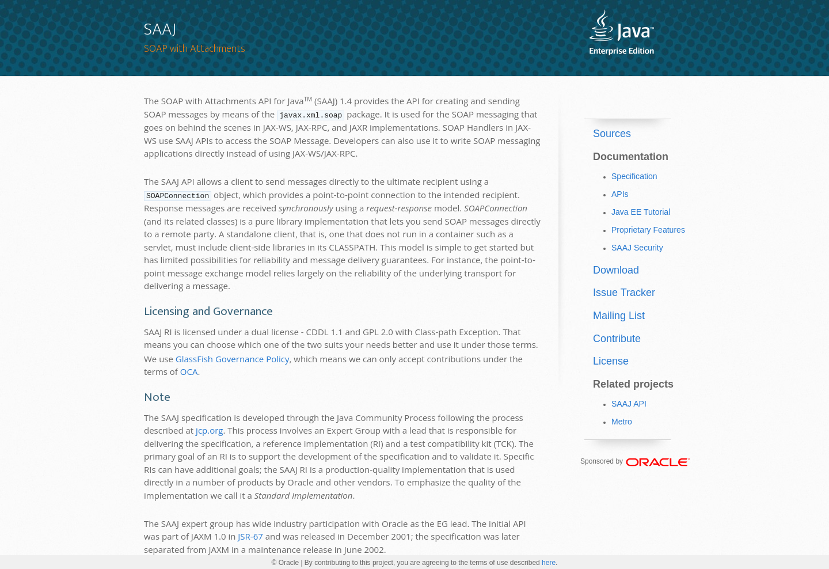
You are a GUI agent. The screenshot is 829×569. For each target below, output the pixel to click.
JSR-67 (250, 535)
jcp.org (209, 429)
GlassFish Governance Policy (233, 357)
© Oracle (285, 563)
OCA (189, 370)
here (549, 563)
